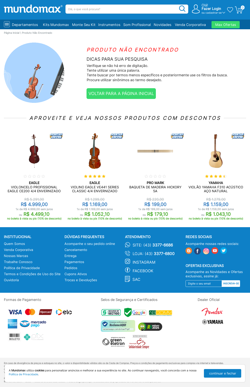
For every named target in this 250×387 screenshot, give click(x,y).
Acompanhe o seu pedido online (89, 244)
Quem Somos (14, 244)
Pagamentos (74, 262)
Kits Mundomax (56, 25)
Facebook (143, 271)
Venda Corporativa (190, 25)
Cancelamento (75, 250)
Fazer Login (211, 9)
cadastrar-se (213, 12)
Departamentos (25, 25)
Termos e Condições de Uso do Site (32, 274)
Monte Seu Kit (84, 25)
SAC (136, 279)
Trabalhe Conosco (18, 262)
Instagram (144, 262)
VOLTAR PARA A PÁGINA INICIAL (121, 93)
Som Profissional (137, 25)
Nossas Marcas (16, 256)
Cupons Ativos (75, 274)
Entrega (70, 256)
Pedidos (70, 268)
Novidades (162, 25)
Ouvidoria (11, 280)
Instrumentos (109, 25)
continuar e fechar (222, 373)
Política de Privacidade (22, 268)
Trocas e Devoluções (80, 280)
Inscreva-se (231, 283)
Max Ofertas (225, 25)
